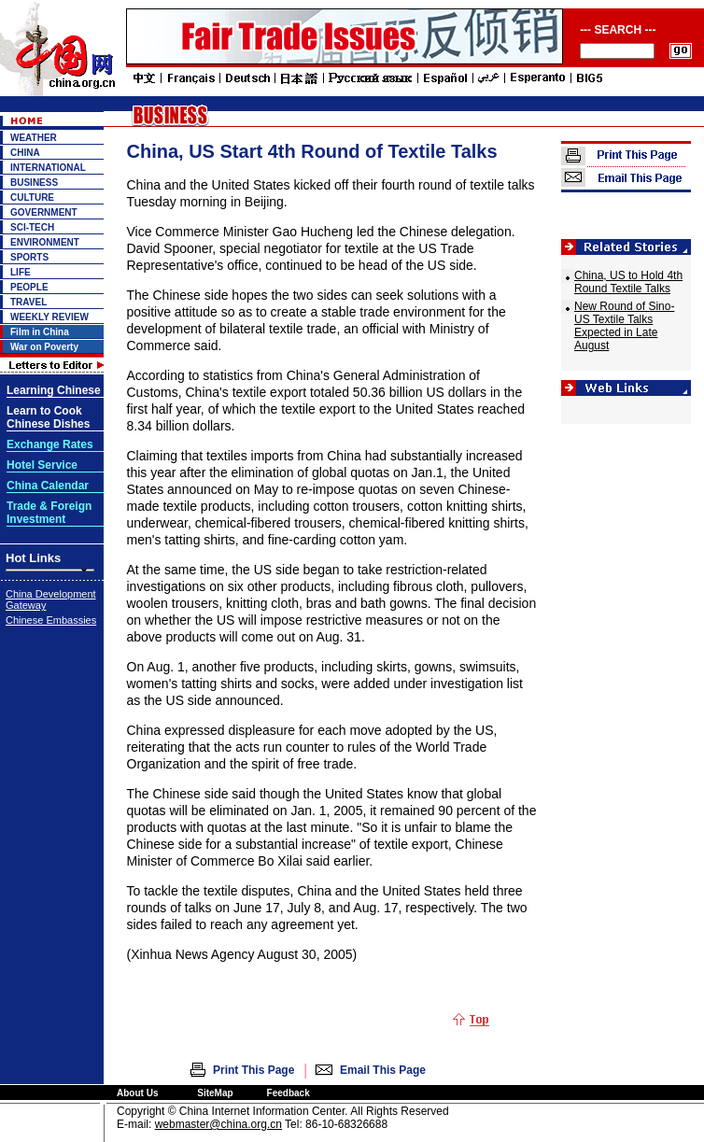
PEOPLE (29, 287)
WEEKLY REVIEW (49, 317)
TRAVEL (28, 302)
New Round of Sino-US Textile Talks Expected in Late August (624, 326)
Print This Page (253, 1070)
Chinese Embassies (51, 620)
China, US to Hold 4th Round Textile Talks (628, 282)
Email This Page (383, 1070)
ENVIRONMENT (44, 242)
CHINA (25, 153)
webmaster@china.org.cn (218, 1124)
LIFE (20, 272)
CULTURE (32, 197)
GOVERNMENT (43, 212)
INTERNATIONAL (48, 167)
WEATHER (33, 138)
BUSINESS (34, 182)
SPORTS (29, 257)
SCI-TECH (32, 227)
